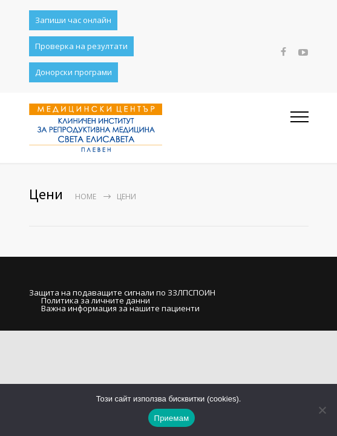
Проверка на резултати (81, 46)
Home (85, 196)
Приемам (171, 418)
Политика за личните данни (95, 300)
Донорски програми (73, 72)
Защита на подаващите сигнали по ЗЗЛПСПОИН (122, 292)
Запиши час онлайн (73, 20)
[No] (322, 410)
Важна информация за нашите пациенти (120, 308)
